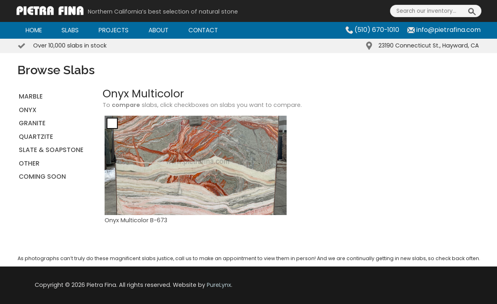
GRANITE (32, 123)
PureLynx (219, 285)
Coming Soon (42, 176)
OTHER (29, 163)
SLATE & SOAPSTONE (51, 150)
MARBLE (31, 96)
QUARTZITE (36, 136)
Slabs (70, 30)
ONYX (27, 110)
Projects (114, 30)
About (158, 30)
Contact (203, 30)
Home (34, 30)
